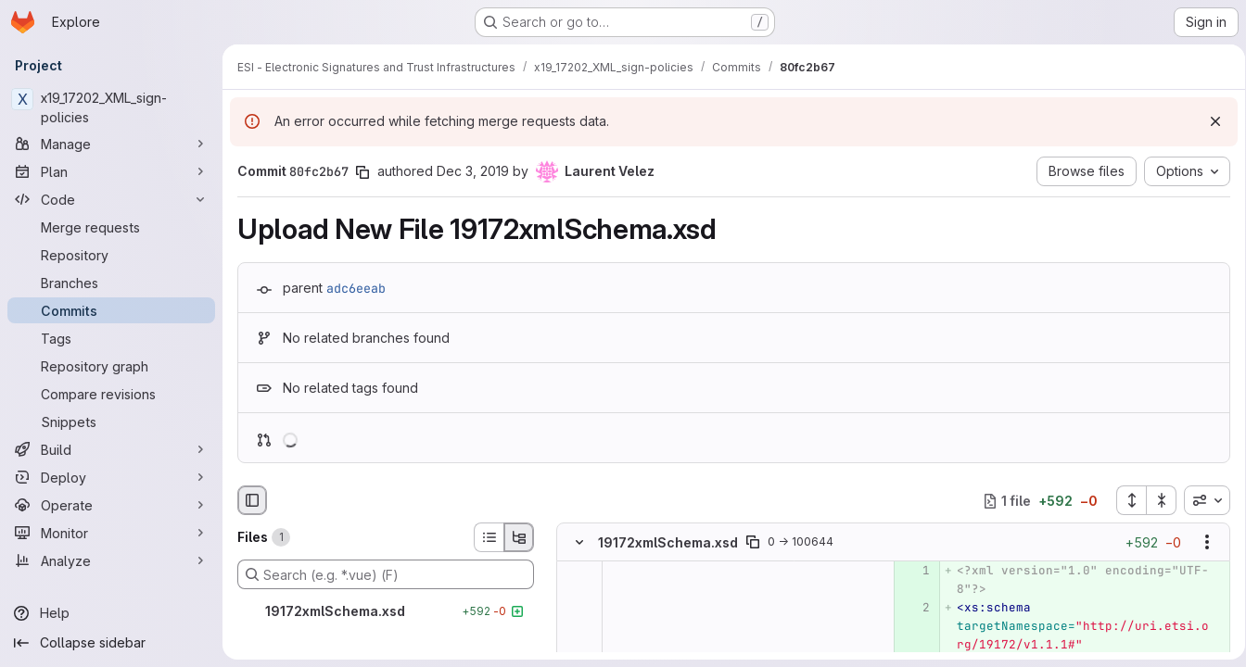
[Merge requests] (111, 227)
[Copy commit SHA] (362, 172)
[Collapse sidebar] (111, 643)
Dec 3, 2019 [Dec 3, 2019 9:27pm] (473, 171)
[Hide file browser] (252, 500)
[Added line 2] (911, 608)
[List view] (488, 537)
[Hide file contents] (579, 543)
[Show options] (1200, 543)
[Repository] (111, 255)
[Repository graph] (111, 366)
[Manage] (111, 144)
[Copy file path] (753, 543)
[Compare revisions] (111, 394)
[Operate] (111, 505)
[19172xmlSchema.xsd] (385, 611)
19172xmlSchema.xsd (668, 542)
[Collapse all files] (1155, 500)
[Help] (111, 613)
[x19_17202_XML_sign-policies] (111, 107)
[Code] (111, 199)
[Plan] (111, 171)
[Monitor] (111, 533)
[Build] (111, 449)
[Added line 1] (911, 571)
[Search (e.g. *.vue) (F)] (385, 574)
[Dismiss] (1209, 121)
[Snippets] (111, 421)
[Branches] (111, 283)
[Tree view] (519, 537)
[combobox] (1200, 500)
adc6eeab (356, 288)
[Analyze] (111, 560)
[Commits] (111, 310)
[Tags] (111, 338)
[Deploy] (111, 477)
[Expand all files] (1124, 500)
